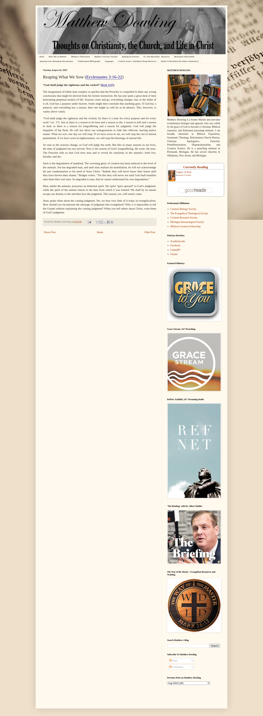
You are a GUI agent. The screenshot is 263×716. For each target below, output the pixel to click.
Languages (109, 61)
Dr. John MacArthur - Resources (156, 56)
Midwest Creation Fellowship (185, 226)
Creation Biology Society (183, 209)
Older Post (149, 232)
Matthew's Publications (80, 56)
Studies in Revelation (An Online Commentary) (180, 61)
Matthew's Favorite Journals (106, 56)
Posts (173, 660)
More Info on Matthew (58, 56)
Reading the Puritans (130, 56)
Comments (176, 667)
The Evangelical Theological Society (189, 213)
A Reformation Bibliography (89, 61)
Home (41, 56)
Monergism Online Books (184, 56)
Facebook (175, 245)
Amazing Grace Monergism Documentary (56, 61)
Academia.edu (177, 241)
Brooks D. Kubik (184, 175)
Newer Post (50, 232)
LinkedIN (175, 249)
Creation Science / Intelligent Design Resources (137, 61)
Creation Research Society (184, 217)
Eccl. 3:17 (107, 84)
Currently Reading (195, 167)
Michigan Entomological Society (187, 222)
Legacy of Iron (183, 172)
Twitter (174, 254)
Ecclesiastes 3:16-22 (104, 77)
